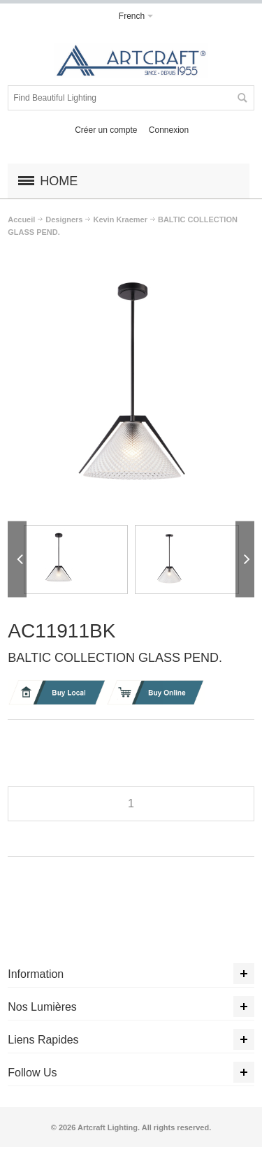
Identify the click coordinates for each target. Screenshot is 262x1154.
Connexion (169, 130)
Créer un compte (106, 130)
